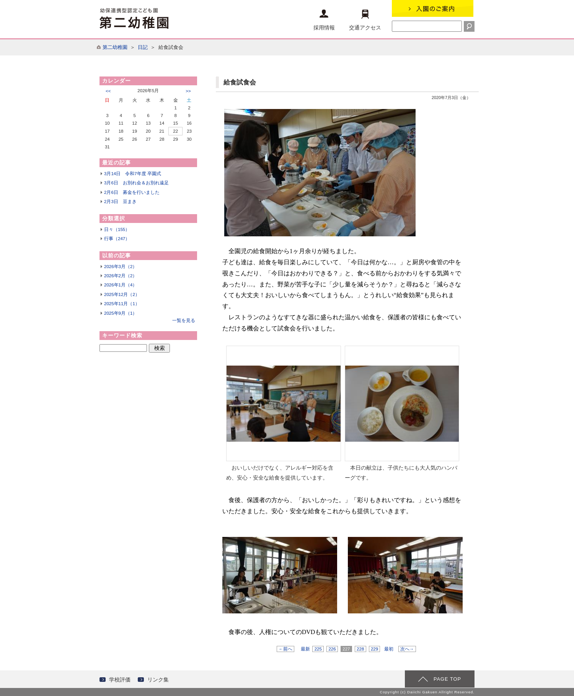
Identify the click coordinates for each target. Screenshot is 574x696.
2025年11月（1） (122, 303)
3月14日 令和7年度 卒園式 (132, 173)
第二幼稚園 (115, 47)
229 (375, 649)
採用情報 (324, 20)
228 (360, 649)
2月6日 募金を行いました (132, 192)
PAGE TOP (447, 679)
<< (108, 91)
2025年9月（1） (120, 313)
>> (188, 91)
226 (332, 649)
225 (318, 649)
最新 (305, 649)
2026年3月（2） (120, 266)
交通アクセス (365, 20)
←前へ (285, 649)
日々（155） (117, 229)
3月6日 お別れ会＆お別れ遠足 (136, 183)
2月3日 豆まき (120, 201)
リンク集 (158, 679)
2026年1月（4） (120, 285)
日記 (143, 47)
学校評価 (119, 679)
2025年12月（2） (122, 294)
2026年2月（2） (120, 275)
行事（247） (117, 238)
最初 (388, 649)
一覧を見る (183, 320)
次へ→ (407, 649)
